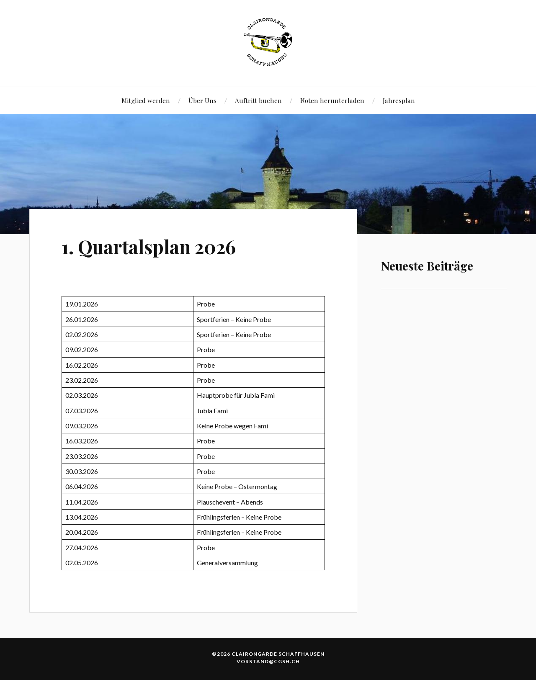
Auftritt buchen (258, 100)
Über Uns (202, 100)
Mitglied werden (145, 100)
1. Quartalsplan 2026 (149, 246)
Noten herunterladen (332, 100)
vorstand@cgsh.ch (268, 661)
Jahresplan (399, 100)
